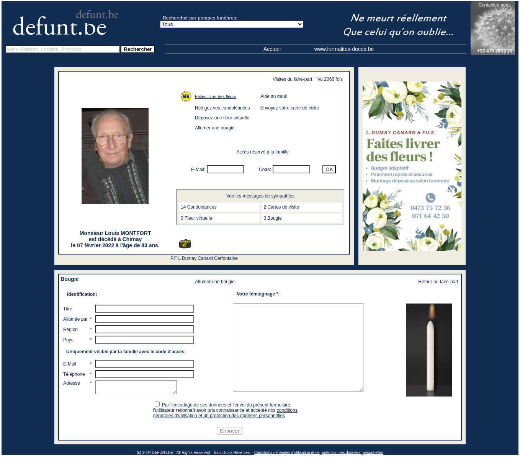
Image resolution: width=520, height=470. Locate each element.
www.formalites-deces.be (344, 49)
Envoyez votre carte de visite (289, 108)
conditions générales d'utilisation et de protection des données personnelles (226, 427)
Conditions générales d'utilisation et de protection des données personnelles (318, 467)
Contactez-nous (494, 5)
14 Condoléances (198, 207)
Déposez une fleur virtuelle (222, 118)
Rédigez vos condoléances (222, 108)
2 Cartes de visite (281, 207)
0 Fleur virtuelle (196, 218)
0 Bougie (272, 218)
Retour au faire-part (438, 281)
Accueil (272, 49)
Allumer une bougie (214, 128)
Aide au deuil (273, 96)
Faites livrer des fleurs (215, 96)
